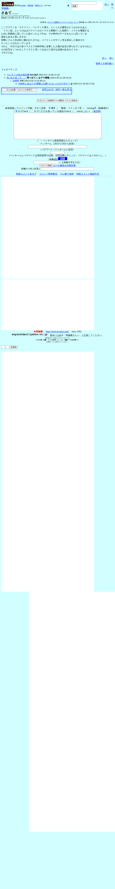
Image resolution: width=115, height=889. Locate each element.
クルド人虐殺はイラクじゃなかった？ (62, 22)
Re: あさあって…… (16, 78)
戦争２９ (38, 5)
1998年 (15, 81)
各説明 (96, 111)
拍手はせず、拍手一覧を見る (56, 89)
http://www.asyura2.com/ (57, 336)
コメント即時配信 (48, 179)
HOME (23, 5)
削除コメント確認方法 (87, 179)
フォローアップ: (9, 69)
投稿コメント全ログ (26, 179)
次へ (106, 4)
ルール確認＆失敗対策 (64, 170)
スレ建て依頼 (67, 179)
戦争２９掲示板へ (105, 63)
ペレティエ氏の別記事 (18, 75)
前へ (111, 58)
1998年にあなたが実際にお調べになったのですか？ (44, 83)
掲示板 (30, 5)
